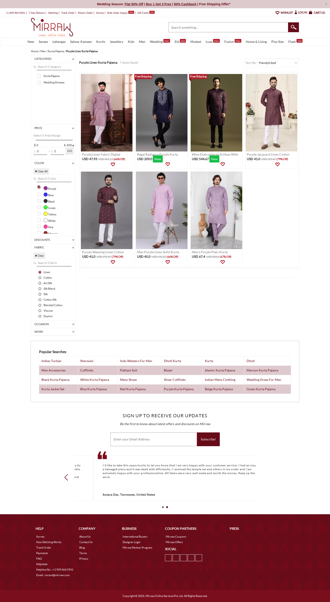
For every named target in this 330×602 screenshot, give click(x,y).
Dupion (48, 316)
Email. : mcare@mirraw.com (53, 575)
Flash (295, 41)
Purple (50, 188)
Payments (42, 553)
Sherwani (87, 361)
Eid (180, 41)
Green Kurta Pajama (261, 389)
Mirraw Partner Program (137, 547)
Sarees (43, 42)
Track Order (67, 12)
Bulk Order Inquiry (117, 12)
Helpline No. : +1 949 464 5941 (54, 569)
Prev (67, 477)
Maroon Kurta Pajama (262, 370)
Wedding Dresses (54, 82)
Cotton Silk (50, 299)
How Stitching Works (48, 542)
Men (142, 42)
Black (49, 201)
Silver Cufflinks (175, 380)
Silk (46, 294)
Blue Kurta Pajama (93, 389)
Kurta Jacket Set (52, 389)
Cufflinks (86, 370)
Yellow (50, 214)
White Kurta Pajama (94, 380)
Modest (195, 42)
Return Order (85, 12)
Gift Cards (146, 12)
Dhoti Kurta (172, 361)
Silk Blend (49, 288)
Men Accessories (53, 370)
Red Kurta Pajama (133, 389)
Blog (82, 547)
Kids (131, 42)
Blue (49, 194)
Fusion (232, 41)
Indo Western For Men (136, 361)
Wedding (160, 41)
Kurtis (100, 42)
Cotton (48, 277)
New (31, 42)
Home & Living (256, 42)
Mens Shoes (128, 380)
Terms (83, 553)
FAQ (39, 558)
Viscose (48, 310)
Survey (100, 12)
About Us (85, 536)
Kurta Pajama (52, 76)
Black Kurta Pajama (55, 380)
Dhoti (251, 361)
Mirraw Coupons (176, 536)
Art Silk (48, 283)
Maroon (51, 233)
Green (50, 207)
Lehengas (59, 42)
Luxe (213, 41)
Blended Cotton (53, 305)
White (49, 220)
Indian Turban (51, 361)
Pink (48, 227)
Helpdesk (41, 564)
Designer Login (131, 542)
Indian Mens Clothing (220, 380)
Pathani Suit (128, 370)
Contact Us (86, 542)
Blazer (168, 370)
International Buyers (135, 536)
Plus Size (277, 42)
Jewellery (116, 42)
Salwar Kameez (81, 42)
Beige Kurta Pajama (219, 389)
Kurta (209, 361)
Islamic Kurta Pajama (220, 370)
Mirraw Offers (174, 542)
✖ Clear (39, 255)
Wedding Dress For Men (264, 380)
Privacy (83, 558)
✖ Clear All (41, 171)
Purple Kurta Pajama (179, 389)
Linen (47, 272)
